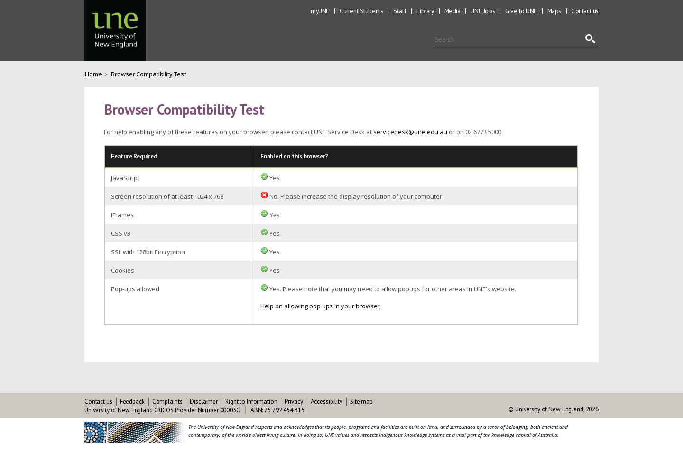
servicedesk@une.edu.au (410, 132)
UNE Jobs (483, 11)
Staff (399, 11)
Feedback (132, 402)
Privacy (294, 402)
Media (452, 11)
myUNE (320, 11)
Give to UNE (521, 11)
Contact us (585, 11)
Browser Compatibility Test (148, 74)
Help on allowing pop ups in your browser (320, 306)
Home (93, 74)
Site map (361, 402)
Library (425, 11)
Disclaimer (204, 402)
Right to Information (251, 402)
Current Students (361, 11)
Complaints (167, 402)
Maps (554, 11)
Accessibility (326, 402)
